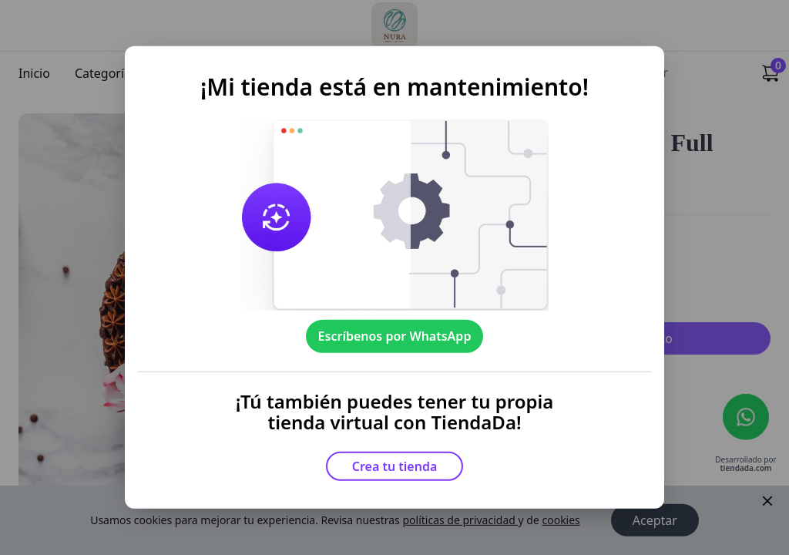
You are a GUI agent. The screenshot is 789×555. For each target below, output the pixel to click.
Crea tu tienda (395, 466)
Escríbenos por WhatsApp (395, 336)
